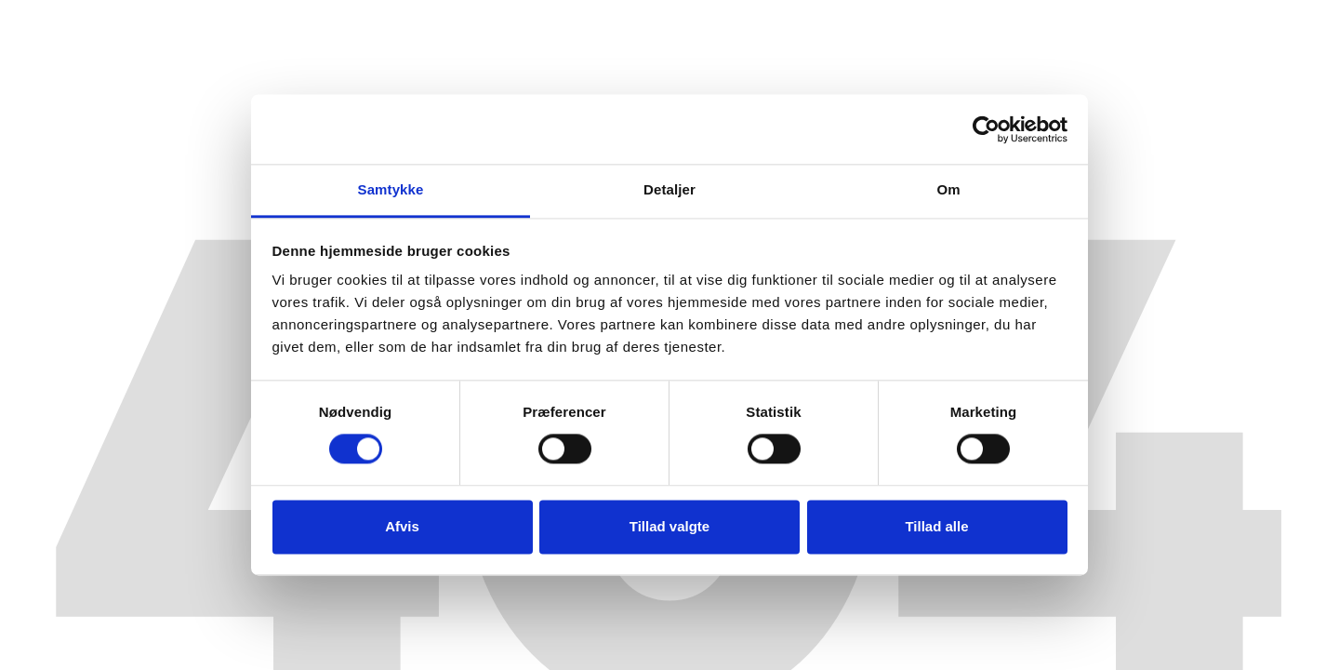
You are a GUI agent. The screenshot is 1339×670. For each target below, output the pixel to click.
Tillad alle (936, 526)
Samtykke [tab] (391, 189)
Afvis (402, 526)
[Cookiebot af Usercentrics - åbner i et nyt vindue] (986, 129)
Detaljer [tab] (669, 189)
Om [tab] (948, 189)
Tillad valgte (669, 526)
